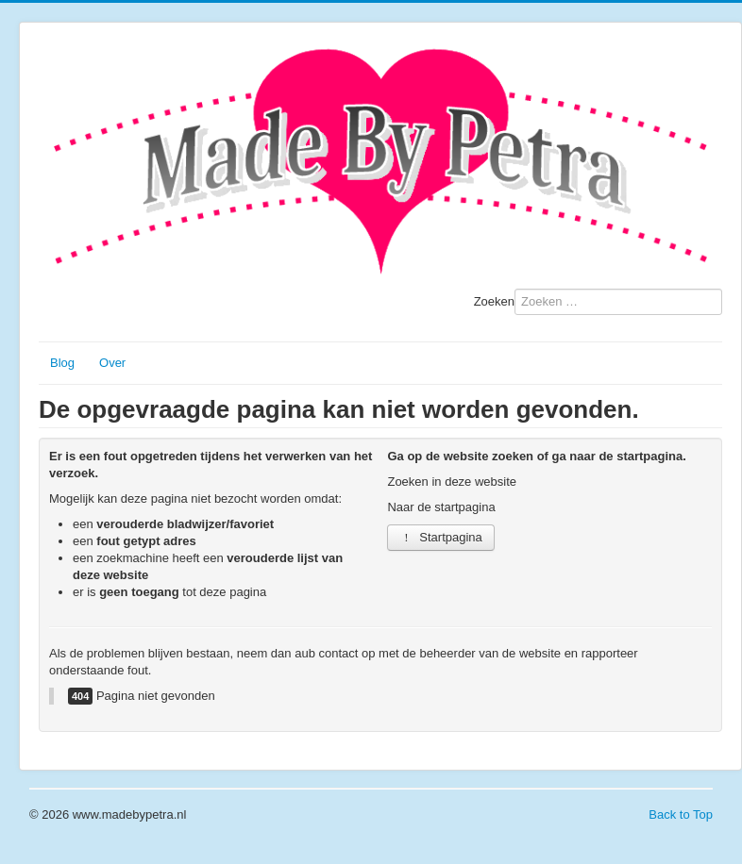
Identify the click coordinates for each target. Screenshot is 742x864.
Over (112, 363)
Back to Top (681, 814)
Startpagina (440, 537)
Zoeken (494, 301)
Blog (62, 363)
